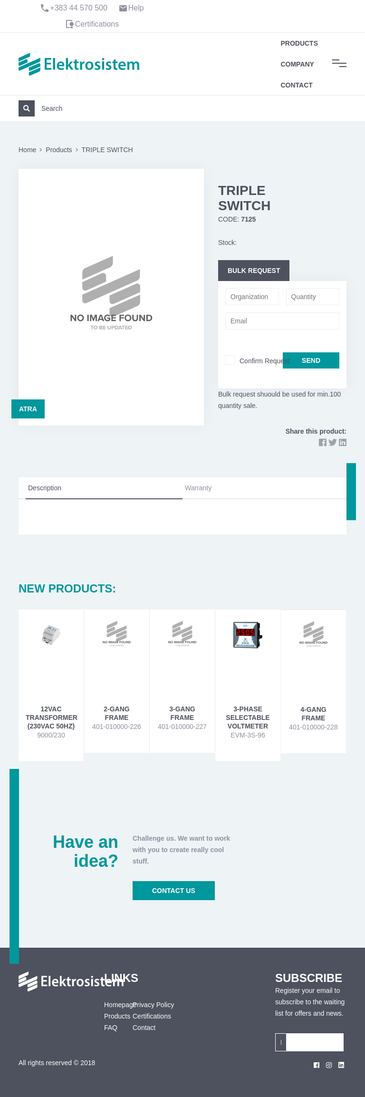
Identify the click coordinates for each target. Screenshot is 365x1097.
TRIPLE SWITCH (107, 150)
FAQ (110, 1027)
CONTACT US (173, 890)
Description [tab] (44, 488)
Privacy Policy (153, 1005)
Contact (296, 85)
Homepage (111, 1005)
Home (27, 150)
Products (299, 43)
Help (136, 8)
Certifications (97, 24)
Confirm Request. (265, 361)
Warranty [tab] (198, 488)
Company (297, 64)
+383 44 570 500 (78, 8)
